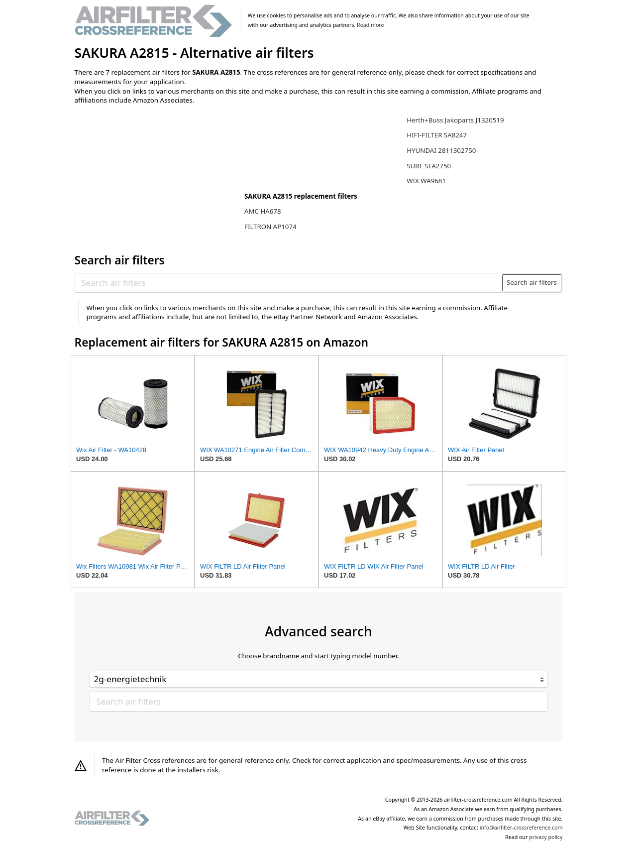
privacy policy (545, 837)
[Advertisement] (156, 178)
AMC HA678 (262, 211)
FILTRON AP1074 (270, 226)
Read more (370, 24)
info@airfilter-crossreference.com (521, 827)
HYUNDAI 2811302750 (441, 150)
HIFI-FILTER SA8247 (437, 134)
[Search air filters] (289, 282)
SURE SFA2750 (429, 165)
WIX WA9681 (426, 180)
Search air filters (532, 282)
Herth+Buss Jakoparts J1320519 (455, 120)
